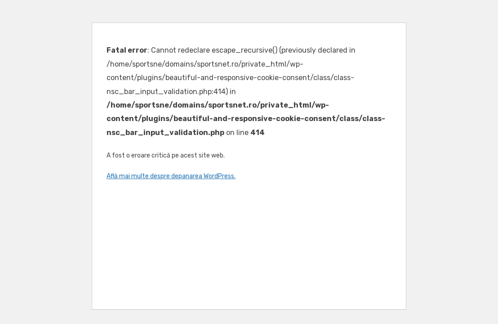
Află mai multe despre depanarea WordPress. (171, 176)
